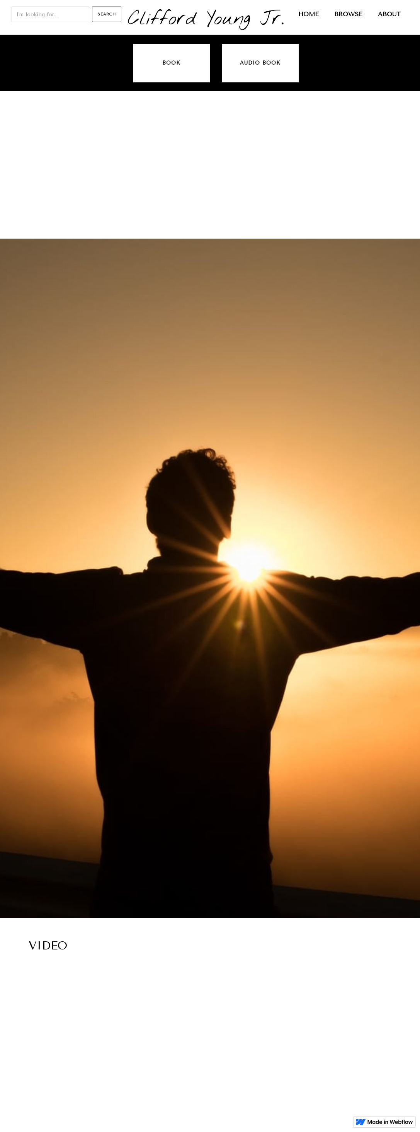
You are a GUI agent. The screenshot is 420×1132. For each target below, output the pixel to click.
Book (171, 63)
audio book (260, 63)
